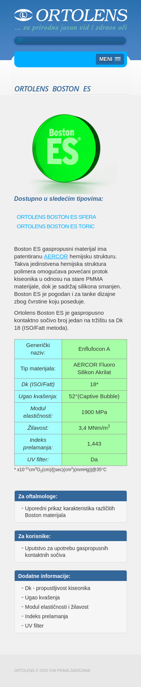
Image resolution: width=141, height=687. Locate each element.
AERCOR (56, 256)
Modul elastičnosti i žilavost (57, 607)
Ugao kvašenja (42, 597)
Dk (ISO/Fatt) (38, 384)
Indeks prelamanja (46, 616)
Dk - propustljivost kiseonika (58, 588)
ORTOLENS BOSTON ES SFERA (56, 217)
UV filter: (38, 459)
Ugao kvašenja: (37, 396)
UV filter (34, 626)
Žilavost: (38, 428)
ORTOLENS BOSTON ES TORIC (56, 226)
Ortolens (70, 20)
